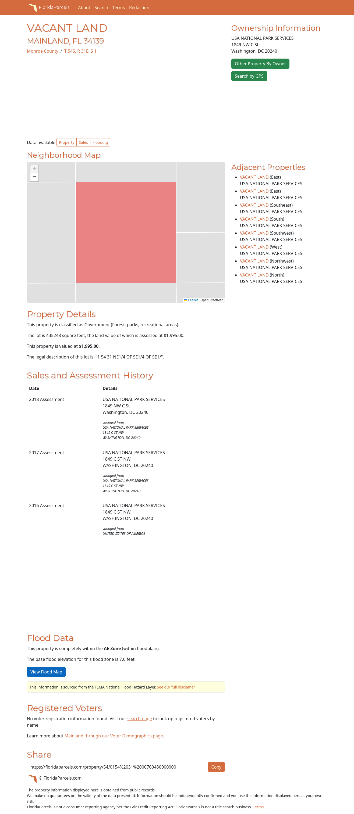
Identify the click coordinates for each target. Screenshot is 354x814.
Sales (83, 142)
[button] (34, 169)
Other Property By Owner (260, 64)
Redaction (139, 7)
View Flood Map (46, 672)
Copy (216, 767)
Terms (118, 7)
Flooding (100, 142)
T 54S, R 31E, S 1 (80, 51)
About (84, 7)
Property (66, 142)
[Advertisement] (126, 96)
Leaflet (191, 300)
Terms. (259, 806)
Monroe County (42, 51)
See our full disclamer (175, 687)
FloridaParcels (48, 7)
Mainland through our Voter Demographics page (113, 736)
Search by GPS (249, 76)
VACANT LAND (254, 177)
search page (139, 719)
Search (101, 7)
